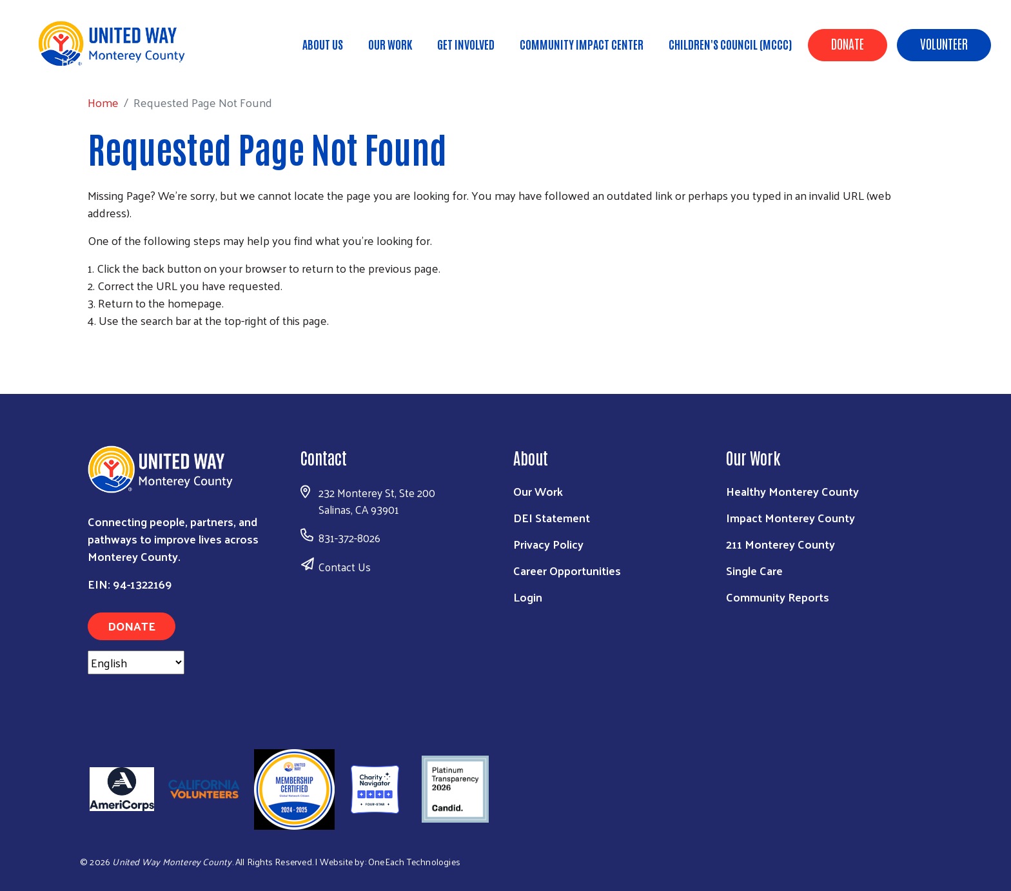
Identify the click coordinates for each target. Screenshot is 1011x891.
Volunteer (944, 43)
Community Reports (777, 597)
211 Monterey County (780, 544)
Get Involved (466, 44)
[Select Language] (136, 662)
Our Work (390, 44)
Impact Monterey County (790, 517)
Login (527, 597)
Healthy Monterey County (792, 491)
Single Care (754, 570)
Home (76, 61)
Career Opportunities (567, 570)
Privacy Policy (548, 544)
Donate (847, 43)
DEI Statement (551, 517)
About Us (322, 44)
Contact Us (345, 566)
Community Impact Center (581, 44)
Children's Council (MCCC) (730, 44)
